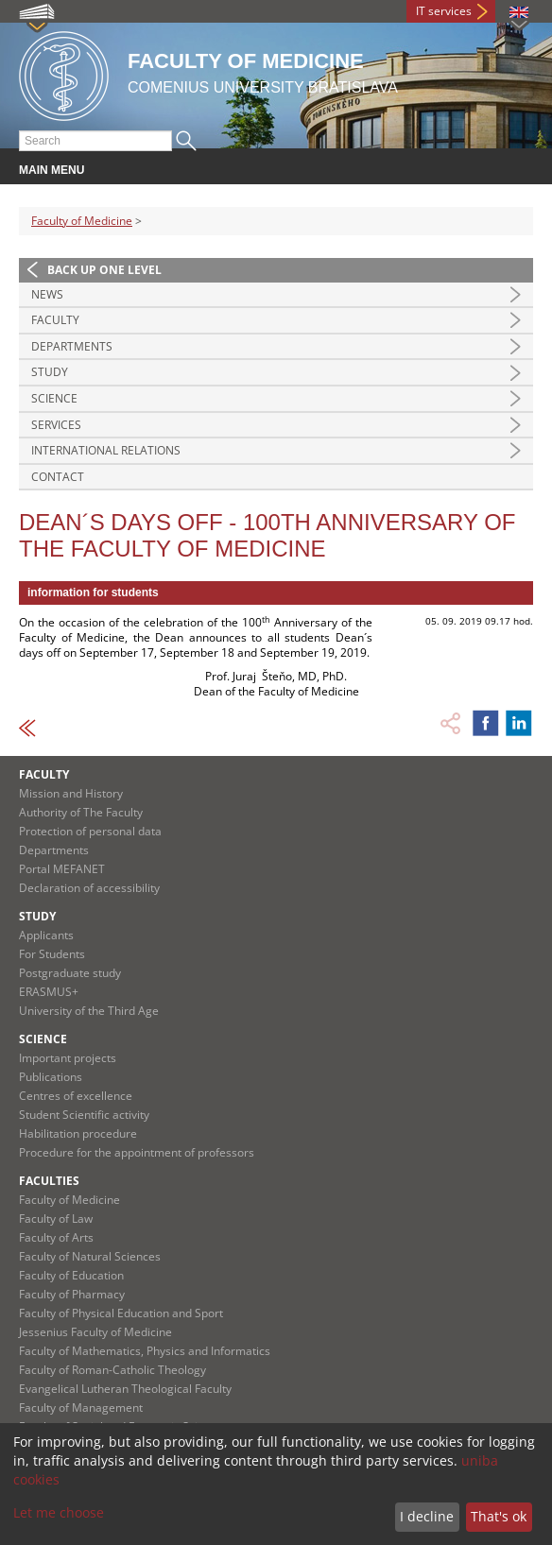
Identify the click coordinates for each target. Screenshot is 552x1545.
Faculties (49, 1181)
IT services (444, 11)
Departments (71, 346)
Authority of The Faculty (81, 812)
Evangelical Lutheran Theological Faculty (125, 1389)
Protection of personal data (90, 831)
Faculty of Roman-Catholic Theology (112, 1370)
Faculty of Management (81, 1407)
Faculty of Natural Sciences (90, 1256)
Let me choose (58, 1512)
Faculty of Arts (56, 1237)
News (47, 294)
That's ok (498, 1516)
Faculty (55, 320)
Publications (50, 1077)
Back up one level (104, 270)
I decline (427, 1516)
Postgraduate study (70, 973)
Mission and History (71, 793)
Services (56, 425)
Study (49, 372)
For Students (52, 954)
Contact (57, 477)
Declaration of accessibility (89, 888)
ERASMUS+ (48, 992)
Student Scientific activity (84, 1115)
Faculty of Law (56, 1218)
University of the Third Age (89, 1011)
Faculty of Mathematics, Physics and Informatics (144, 1351)
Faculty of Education (71, 1275)
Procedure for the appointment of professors (136, 1152)
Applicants (46, 935)
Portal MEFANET (62, 869)
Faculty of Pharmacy (72, 1294)
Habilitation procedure (78, 1133)
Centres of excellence (75, 1096)
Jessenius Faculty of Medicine (95, 1332)
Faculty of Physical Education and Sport (121, 1313)
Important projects (67, 1058)
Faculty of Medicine (81, 221)
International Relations (106, 450)
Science (54, 398)
